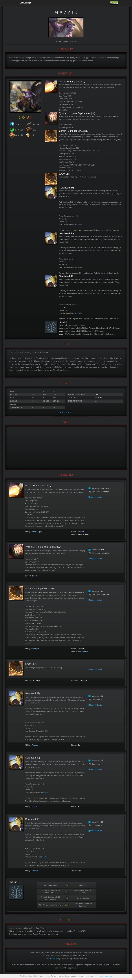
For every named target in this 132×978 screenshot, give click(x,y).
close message (106, 976)
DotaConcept (25, 3)
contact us (54, 959)
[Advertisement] (66, 447)
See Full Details (66, 412)
